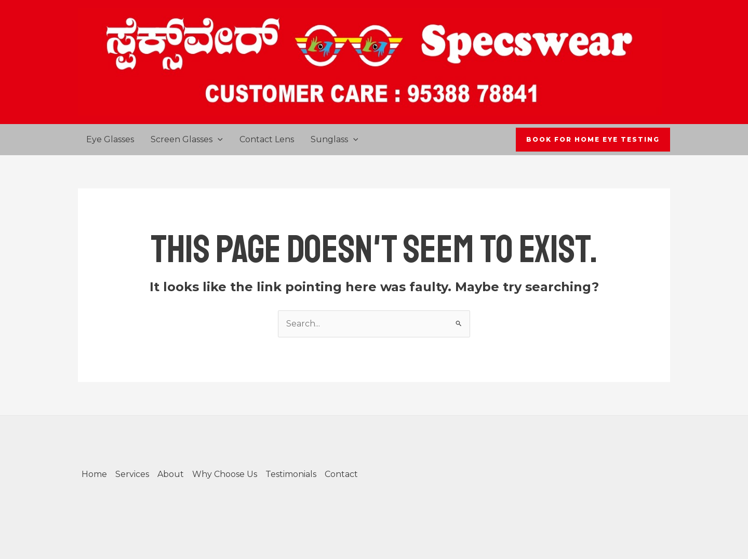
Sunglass (334, 139)
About (170, 474)
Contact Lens (266, 139)
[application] (217, 139)
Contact (341, 474)
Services (132, 474)
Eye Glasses (110, 139)
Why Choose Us (224, 474)
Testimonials (290, 474)
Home (94, 474)
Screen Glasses (187, 139)
